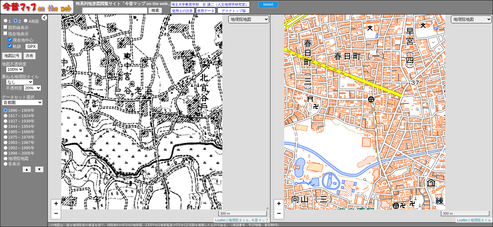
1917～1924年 (21, 115)
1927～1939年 (21, 121)
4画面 (34, 21)
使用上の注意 (182, 11)
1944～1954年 (21, 126)
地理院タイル (238, 220)
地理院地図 (18, 158)
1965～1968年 (21, 131)
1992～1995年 (21, 147)
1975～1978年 (21, 137)
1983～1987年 (21, 142)
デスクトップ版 (234, 11)
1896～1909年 (21, 110)
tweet (268, 4)
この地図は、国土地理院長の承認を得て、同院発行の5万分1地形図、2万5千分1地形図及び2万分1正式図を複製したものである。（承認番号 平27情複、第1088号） (164, 225)
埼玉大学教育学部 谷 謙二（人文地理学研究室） (209, 4)
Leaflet (220, 220)
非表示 (14, 164)
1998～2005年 (21, 153)
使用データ (205, 11)
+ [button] (56, 204)
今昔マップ (260, 220)
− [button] (56, 214)
